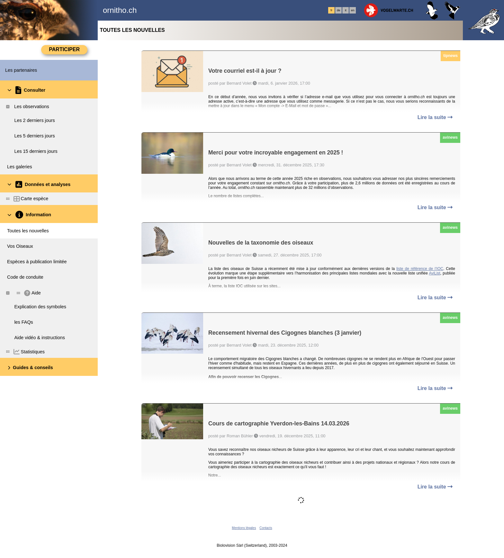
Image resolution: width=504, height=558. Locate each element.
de (338, 10)
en (352, 10)
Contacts (265, 528)
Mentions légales (244, 528)
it (345, 10)
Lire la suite (435, 117)
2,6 (358, 183)
